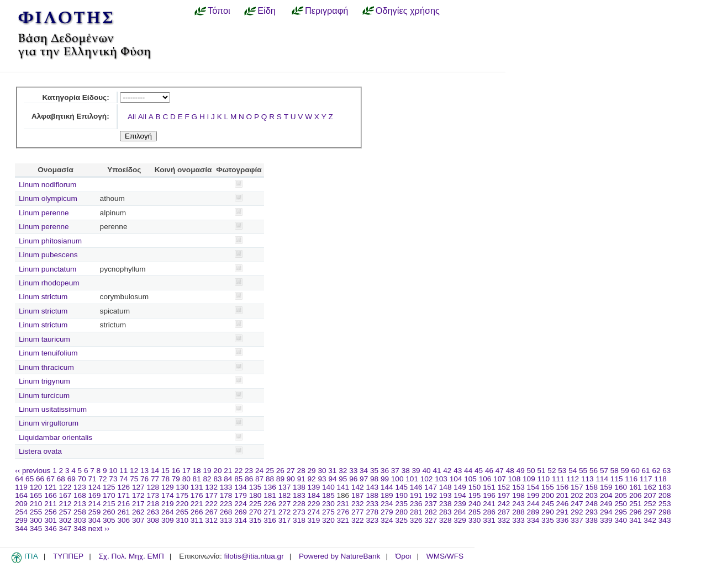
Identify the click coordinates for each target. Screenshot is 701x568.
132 (211, 487)
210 (36, 504)
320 (328, 520)
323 (372, 520)
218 (152, 504)
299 (21, 520)
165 (36, 495)
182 (284, 495)
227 (284, 504)
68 (61, 479)
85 (238, 479)
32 (343, 470)
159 (606, 487)
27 (291, 470)
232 (357, 504)
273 (299, 512)
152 (504, 487)
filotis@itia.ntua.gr (253, 556)
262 (138, 512)
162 (650, 487)
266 (197, 512)
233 (372, 504)
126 (123, 487)
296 (635, 512)
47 (500, 470)
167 (65, 495)
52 (551, 470)
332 (504, 520)
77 (155, 479)
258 (79, 512)
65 (29, 479)
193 (445, 495)
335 (547, 520)
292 (577, 512)
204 (606, 495)
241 (489, 504)
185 (328, 495)
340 (620, 520)
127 (138, 487)
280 (401, 512)
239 (460, 504)
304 (94, 520)
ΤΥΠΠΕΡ (68, 556)
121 (50, 487)
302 (65, 520)
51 (541, 470)
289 (533, 512)
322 (357, 520)
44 (468, 470)
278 (372, 512)
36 (385, 470)
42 (447, 470)
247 (577, 504)
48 (510, 470)
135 (255, 487)
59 (625, 470)
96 (353, 479)
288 (518, 512)
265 (182, 512)
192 (430, 495)
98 (374, 479)
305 (109, 520)
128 (152, 487)
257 (65, 512)
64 (19, 479)
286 (489, 512)
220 (182, 504)
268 (226, 512)
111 (558, 479)
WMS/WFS (444, 556)
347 (65, 528)
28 (301, 470)
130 (182, 487)
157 (577, 487)
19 (207, 470)
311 (197, 520)
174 (167, 495)
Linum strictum (43, 297)
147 (430, 487)
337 (577, 520)
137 (284, 487)
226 (269, 504)
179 (240, 495)
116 (631, 479)
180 (255, 495)
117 (646, 479)
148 (445, 487)
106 (485, 479)
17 (186, 470)
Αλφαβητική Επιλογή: (70, 116)
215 (109, 504)
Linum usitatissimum (53, 409)
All (132, 117)
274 (314, 512)
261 (123, 512)
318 (299, 520)
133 (226, 487)
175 (182, 495)
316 (269, 520)
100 (397, 479)
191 (416, 495)
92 (312, 479)
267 (211, 512)
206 (635, 495)
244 (533, 504)
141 (343, 487)
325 (401, 520)
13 (144, 470)
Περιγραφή (326, 10)
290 (547, 512)
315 (255, 520)
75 (134, 479)
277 (357, 512)
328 (445, 520)
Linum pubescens (48, 255)
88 (270, 479)
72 (102, 479)
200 (547, 495)
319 (314, 520)
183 (299, 495)
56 (593, 470)
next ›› (99, 528)
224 (240, 504)
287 (504, 512)
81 (197, 479)
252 (650, 504)
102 (426, 479)
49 (520, 470)
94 (332, 479)
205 (620, 495)
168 (79, 495)
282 (430, 512)
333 (518, 520)
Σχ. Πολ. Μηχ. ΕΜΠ (131, 556)
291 (562, 512)
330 (474, 520)
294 (606, 512)
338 (591, 520)
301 (50, 520)
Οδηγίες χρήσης (408, 10)
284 (460, 512)
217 (138, 504)
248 (591, 504)
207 (650, 495)
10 (113, 470)
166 (50, 495)
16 (176, 470)
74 (123, 479)
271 (269, 512)
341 (635, 520)
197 (504, 495)
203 (591, 495)
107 (499, 479)
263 (152, 512)
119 (21, 487)
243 (518, 504)
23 (249, 470)
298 (664, 512)
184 (314, 495)
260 (109, 512)
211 (50, 504)
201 (562, 495)
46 (489, 470)
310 (182, 520)
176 (197, 495)
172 (138, 495)
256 (50, 512)
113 (587, 479)
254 (21, 512)
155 (547, 487)
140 (328, 487)
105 (470, 479)
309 (167, 520)
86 (249, 479)
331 (489, 520)
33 (353, 470)
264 (167, 512)
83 (217, 479)
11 (123, 470)
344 (21, 528)
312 (211, 520)
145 (401, 487)
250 (620, 504)
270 (255, 512)
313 (226, 520)
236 (416, 504)
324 (387, 520)
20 (217, 470)
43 (458, 470)
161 (635, 487)
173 (152, 495)
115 (616, 479)
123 (79, 487)
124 (94, 487)
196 (489, 495)
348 (79, 528)
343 (664, 520)
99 (385, 479)
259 (94, 512)
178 (226, 495)
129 (167, 487)
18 (197, 470)
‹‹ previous (32, 470)
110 (543, 479)
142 (357, 487)
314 (240, 520)
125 (109, 487)
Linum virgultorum (48, 423)
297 (650, 512)
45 (479, 470)
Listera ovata (40, 451)
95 (343, 479)
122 (65, 487)
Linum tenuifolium (48, 353)
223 (226, 504)
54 (572, 470)
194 (460, 495)
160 (620, 487)
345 (36, 528)
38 (406, 470)
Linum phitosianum (50, 241)
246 (562, 504)
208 (664, 495)
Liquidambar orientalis (55, 437)
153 (518, 487)
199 (533, 495)
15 (165, 470)
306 (123, 520)
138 (299, 487)
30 (322, 470)
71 (92, 479)
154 (533, 487)
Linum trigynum (44, 381)
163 (664, 487)
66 (40, 479)
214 (94, 504)
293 (591, 512)
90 (291, 479)
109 (529, 479)
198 (518, 495)
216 (123, 504)
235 (401, 504)
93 (322, 479)
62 (656, 470)
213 (79, 504)
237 (430, 504)
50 (531, 470)
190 (401, 495)
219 (167, 504)
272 (284, 512)
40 (426, 470)
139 (314, 487)
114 (601, 479)
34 (364, 470)
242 (504, 504)
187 (357, 495)
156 (562, 487)
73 (113, 479)
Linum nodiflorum (47, 185)
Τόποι (219, 10)
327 (430, 520)
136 (269, 487)
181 (269, 495)
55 (583, 470)
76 (144, 479)
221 (197, 504)
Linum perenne (44, 213)
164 (21, 495)
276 (343, 512)
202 (577, 495)
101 (411, 479)
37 (395, 470)
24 (259, 470)
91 (301, 479)
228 (299, 504)
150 (474, 487)
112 (572, 479)
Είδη (266, 10)
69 (71, 479)
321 (343, 520)
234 (387, 504)
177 (211, 495)
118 (660, 479)
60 (635, 470)
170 (109, 495)
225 (255, 504)
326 (416, 520)
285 (474, 512)
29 (312, 470)
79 (176, 479)
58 (614, 470)
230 (328, 504)
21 (228, 470)
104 (456, 479)
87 (259, 479)
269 (240, 512)
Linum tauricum (44, 339)
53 (562, 470)
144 (387, 487)
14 (155, 470)
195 (474, 495)
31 (332, 470)
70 (82, 479)
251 (635, 504)
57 (604, 470)
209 (21, 504)
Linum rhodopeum (49, 283)
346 (50, 528)
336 (562, 520)
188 (372, 495)
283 (445, 512)
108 (514, 479)
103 (441, 479)
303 (79, 520)
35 (374, 470)
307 (138, 520)
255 (36, 512)
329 (460, 520)
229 (314, 504)
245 (547, 504)
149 (460, 487)
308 (152, 520)
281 (416, 512)
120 (36, 487)
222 (211, 504)
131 (197, 487)
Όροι (404, 556)
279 (387, 512)
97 (364, 479)
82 (207, 479)
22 (238, 470)
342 (650, 520)
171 (123, 495)
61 (646, 470)
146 (416, 487)
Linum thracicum (46, 367)
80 (186, 479)
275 (328, 512)
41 (437, 470)
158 (591, 487)
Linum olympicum (48, 198)
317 (284, 520)
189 (387, 495)
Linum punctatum (47, 269)
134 (240, 487)
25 (270, 470)
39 (416, 470)
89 (280, 479)
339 (606, 520)
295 (620, 512)
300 (36, 520)
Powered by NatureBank (339, 556)
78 (165, 479)
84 (228, 479)
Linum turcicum (44, 395)
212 (65, 504)
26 (280, 470)
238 (445, 504)
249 (606, 504)
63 (666, 470)
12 (134, 470)
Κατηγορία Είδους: (75, 97)
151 (489, 487)
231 (343, 504)
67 (50, 479)
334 (533, 520)
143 (372, 487)
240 (474, 504)
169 (94, 495)
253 (664, 504)
